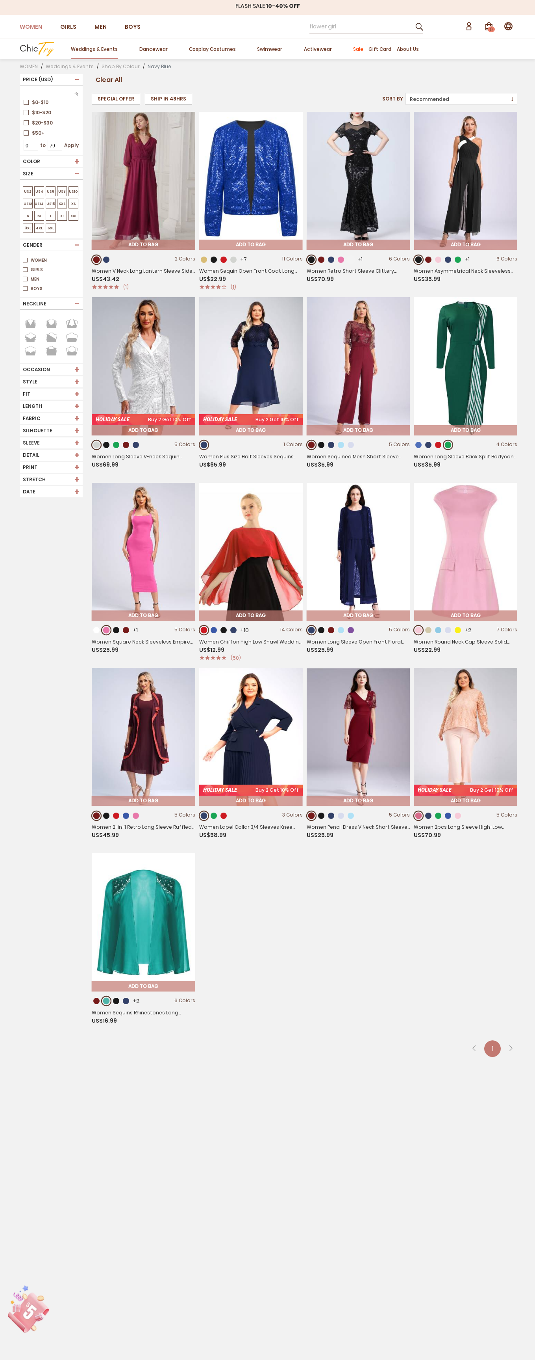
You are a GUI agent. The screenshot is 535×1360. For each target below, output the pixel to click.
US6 (50, 191)
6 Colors (399, 258)
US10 (73, 191)
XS (73, 203)
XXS (62, 203)
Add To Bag (143, 244)
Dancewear (153, 49)
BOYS (133, 27)
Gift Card (379, 49)
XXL (73, 216)
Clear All (109, 79)
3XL (27, 228)
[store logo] (37, 49)
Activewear (318, 49)
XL (62, 216)
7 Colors (506, 656)
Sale (358, 49)
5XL (50, 228)
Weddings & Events (94, 49)
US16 (50, 203)
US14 (39, 203)
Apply (71, 145)
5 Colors (399, 471)
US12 (27, 203)
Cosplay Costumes (212, 49)
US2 (27, 191)
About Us (408, 49)
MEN (100, 27)
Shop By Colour (121, 66)
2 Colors (185, 258)
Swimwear (269, 49)
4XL (39, 228)
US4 (39, 191)
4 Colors (506, 480)
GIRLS (68, 27)
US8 (62, 191)
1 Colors (293, 463)
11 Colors (292, 258)
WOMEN (31, 27)
